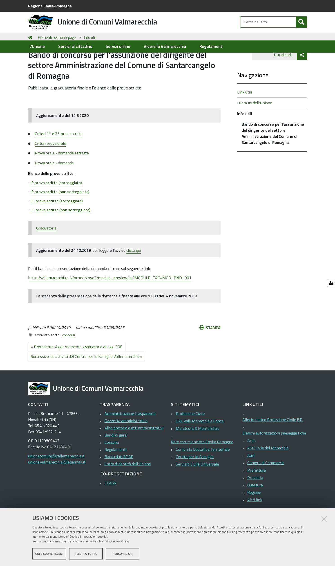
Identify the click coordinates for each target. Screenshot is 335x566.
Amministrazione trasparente (130, 433)
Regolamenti (211, 46)
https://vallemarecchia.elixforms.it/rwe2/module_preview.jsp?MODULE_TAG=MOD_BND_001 (109, 298)
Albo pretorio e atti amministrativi (134, 448)
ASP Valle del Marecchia (267, 468)
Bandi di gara (116, 455)
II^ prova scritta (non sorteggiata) (60, 230)
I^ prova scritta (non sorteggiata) (60, 212)
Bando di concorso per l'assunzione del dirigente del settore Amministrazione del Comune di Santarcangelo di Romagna (273, 153)
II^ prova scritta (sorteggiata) (57, 221)
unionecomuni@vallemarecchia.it (56, 476)
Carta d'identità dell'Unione (128, 484)
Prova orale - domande (54, 183)
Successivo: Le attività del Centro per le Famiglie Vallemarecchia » (86, 376)
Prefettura (256, 490)
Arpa (251, 460)
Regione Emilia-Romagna (50, 6)
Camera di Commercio (265, 483)
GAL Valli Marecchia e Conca (199, 441)
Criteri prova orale (50, 163)
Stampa (210, 348)
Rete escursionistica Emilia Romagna (202, 462)
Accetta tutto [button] (86, 554)
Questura (255, 505)
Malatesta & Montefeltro (197, 448)
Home (31, 57)
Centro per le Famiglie (195, 477)
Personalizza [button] (122, 554)
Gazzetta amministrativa (126, 441)
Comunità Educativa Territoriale (203, 469)
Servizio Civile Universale (197, 484)
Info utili (90, 57)
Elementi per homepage (57, 57)
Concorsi (112, 462)
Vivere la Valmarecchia (165, 46)
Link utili (244, 112)
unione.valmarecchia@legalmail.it (56, 482)
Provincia (255, 498)
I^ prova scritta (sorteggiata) (56, 203)
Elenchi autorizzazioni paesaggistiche (274, 453)
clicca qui (133, 270)
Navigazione (252, 95)
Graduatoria (46, 248)
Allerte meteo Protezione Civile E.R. (272, 440)
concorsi (68, 355)
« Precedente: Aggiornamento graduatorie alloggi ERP (77, 367)
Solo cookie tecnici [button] (49, 554)
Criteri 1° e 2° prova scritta (59, 154)
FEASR (110, 503)
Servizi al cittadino (75, 46)
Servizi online (118, 46)
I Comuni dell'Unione (254, 123)
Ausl (251, 475)
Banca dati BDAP (119, 477)
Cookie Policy (120, 542)
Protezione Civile (190, 433)
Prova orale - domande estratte (62, 173)
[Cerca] (301, 26)
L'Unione (37, 46)
